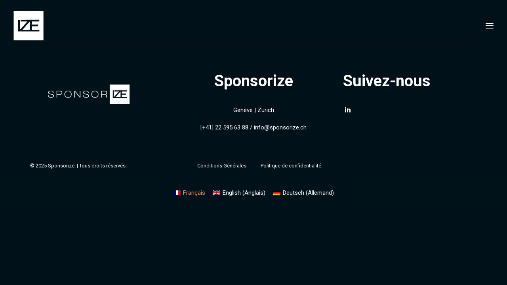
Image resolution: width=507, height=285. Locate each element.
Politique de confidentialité (291, 166)
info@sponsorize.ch (280, 127)
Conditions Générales (221, 166)
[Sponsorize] (28, 25)
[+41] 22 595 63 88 (224, 127)
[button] (348, 111)
